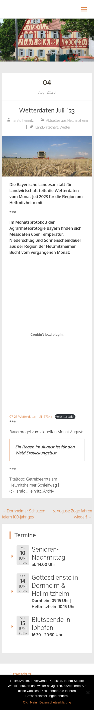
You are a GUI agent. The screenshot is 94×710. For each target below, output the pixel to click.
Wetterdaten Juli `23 (47, 110)
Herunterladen (65, 417)
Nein (33, 702)
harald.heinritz (23, 120)
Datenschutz (21, 674)
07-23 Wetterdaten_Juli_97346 (31, 417)
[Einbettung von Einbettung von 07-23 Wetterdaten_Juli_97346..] (47, 334)
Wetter (65, 127)
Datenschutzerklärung (55, 702)
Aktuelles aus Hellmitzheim (67, 120)
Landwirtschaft (46, 127)
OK (25, 702)
